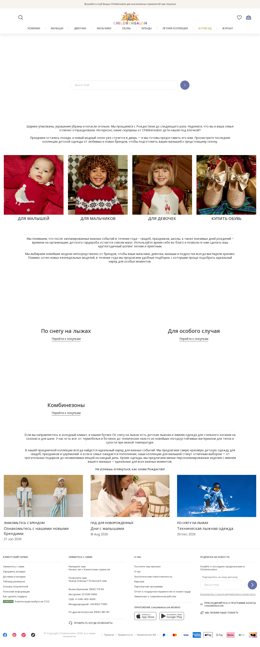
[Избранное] (239, 17)
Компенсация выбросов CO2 (26, 601)
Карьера (139, 581)
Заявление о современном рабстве (155, 596)
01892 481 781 (101, 612)
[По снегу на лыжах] (192, 523)
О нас (137, 571)
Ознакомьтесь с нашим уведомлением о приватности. (228, 594)
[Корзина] (248, 17)
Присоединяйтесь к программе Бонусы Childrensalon (228, 604)
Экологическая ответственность (153, 576)
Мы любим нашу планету (219, 613)
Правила (109, 634)
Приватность (125, 634)
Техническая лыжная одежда (205, 528)
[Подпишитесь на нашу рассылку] (252, 584)
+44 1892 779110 (98, 604)
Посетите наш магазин (147, 566)
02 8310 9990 (89, 594)
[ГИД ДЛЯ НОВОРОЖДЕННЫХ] (112, 523)
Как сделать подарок (15, 596)
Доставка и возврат (14, 576)
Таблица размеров (14, 581)
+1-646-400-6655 (85, 599)
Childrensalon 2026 (71, 633)
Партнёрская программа (148, 586)
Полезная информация (16, 591)
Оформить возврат (14, 571)
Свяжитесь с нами (13, 566)
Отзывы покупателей (15, 586)
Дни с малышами (107, 528)
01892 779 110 (96, 589)
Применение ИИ (146, 634)
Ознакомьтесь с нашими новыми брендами (36, 531)
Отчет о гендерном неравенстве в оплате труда (162, 591)
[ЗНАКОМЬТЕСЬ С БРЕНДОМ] (24, 523)
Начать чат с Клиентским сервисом (89, 568)
